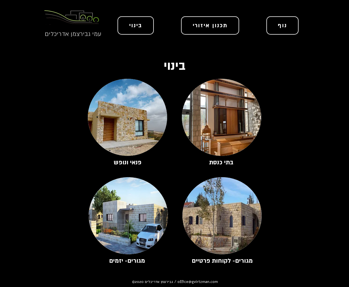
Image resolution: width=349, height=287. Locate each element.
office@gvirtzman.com (197, 281)
